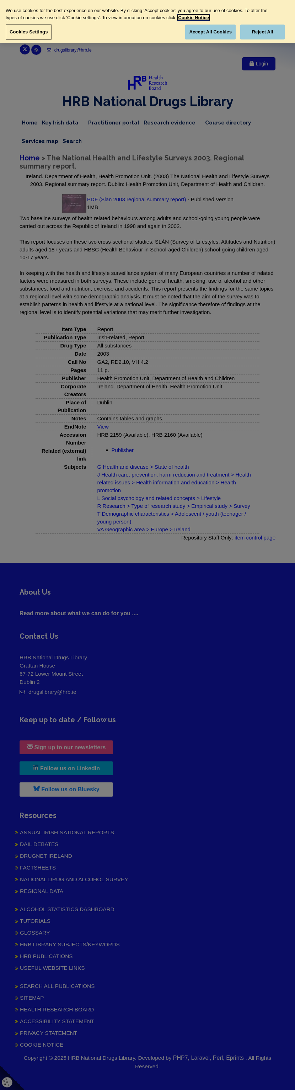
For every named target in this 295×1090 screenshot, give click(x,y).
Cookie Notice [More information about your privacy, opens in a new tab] (193, 17)
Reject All (262, 31)
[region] (147, 21)
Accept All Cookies (210, 31)
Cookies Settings (29, 31)
